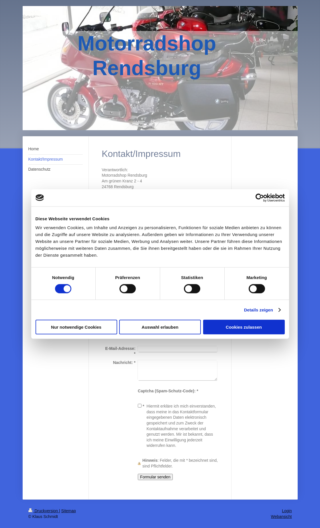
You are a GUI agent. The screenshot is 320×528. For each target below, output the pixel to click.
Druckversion (43, 510)
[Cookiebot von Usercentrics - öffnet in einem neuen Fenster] (260, 197)
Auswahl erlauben (160, 327)
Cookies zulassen (244, 327)
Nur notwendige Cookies (76, 327)
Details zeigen (258, 309)
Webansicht (281, 516)
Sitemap (68, 510)
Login (287, 510)
